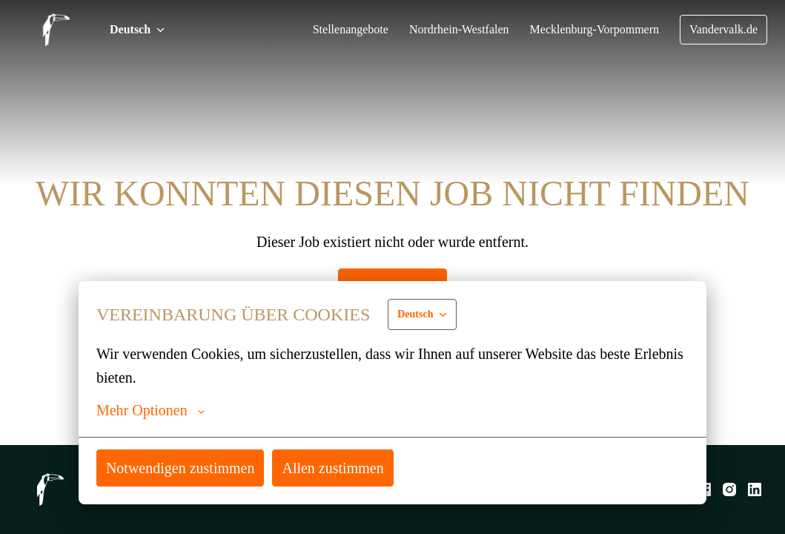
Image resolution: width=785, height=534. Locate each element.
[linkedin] (754, 489)
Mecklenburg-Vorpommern (588, 29)
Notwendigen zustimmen (184, 467)
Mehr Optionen (151, 410)
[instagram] (729, 489)
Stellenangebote (332, 29)
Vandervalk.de (722, 29)
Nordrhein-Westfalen (447, 29)
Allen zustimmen (343, 467)
